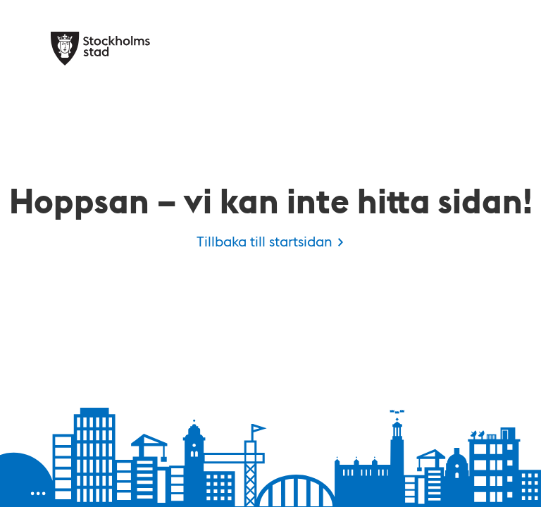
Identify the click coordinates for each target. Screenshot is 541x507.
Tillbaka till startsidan (264, 241)
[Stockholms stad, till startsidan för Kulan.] (100, 48)
